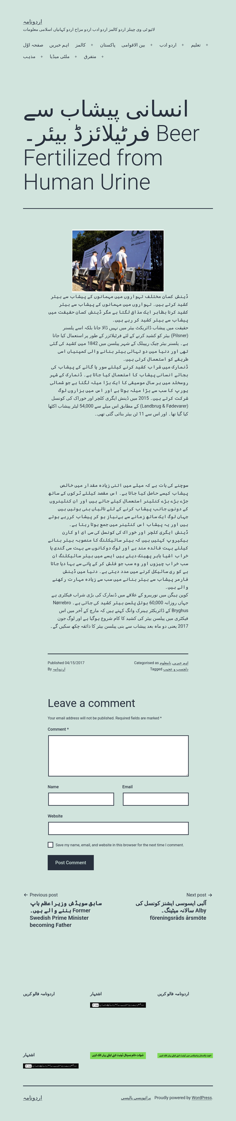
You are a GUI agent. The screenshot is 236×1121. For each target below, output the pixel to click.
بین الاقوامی (133, 45)
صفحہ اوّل (33, 45)
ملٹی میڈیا (60, 56)
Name (53, 786)
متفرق (90, 56)
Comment (58, 729)
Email (127, 786)
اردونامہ (32, 21)
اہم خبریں (59, 45)
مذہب (29, 56)
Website (55, 816)
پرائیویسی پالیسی (136, 1097)
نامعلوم (165, 663)
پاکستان (107, 45)
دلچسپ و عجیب (175, 669)
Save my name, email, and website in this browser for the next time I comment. (120, 845)
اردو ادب (168, 45)
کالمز (80, 45)
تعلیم (196, 45)
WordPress (202, 1097)
